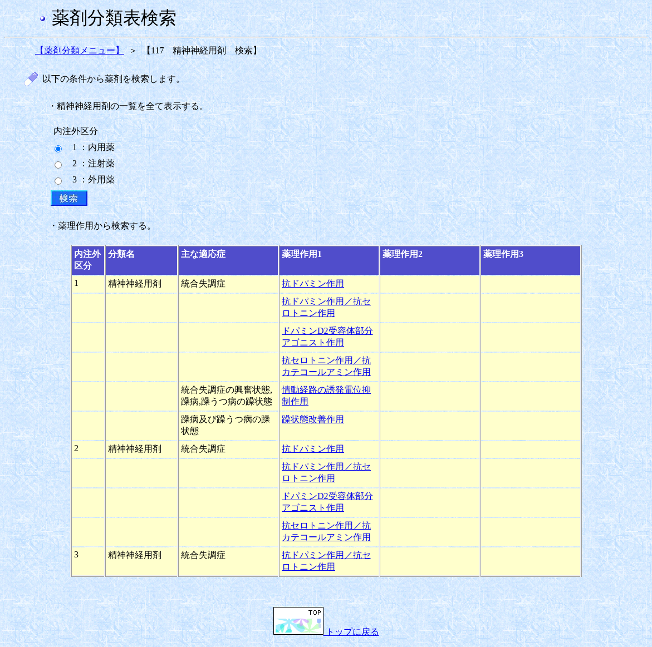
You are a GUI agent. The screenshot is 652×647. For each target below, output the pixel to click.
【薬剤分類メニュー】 (79, 50)
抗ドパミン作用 (313, 283)
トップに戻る (326, 631)
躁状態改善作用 (313, 419)
